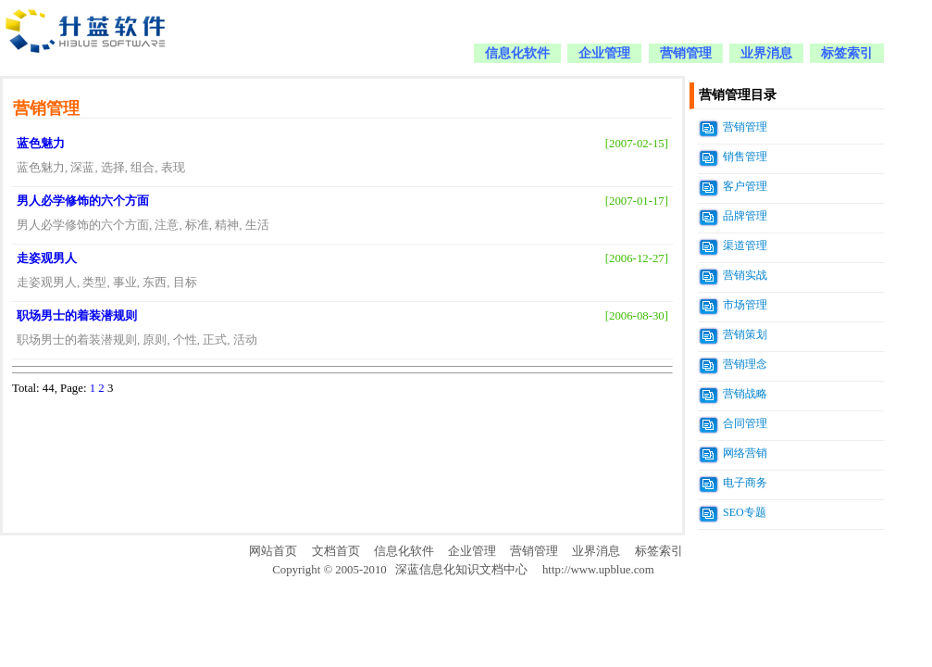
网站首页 (273, 551)
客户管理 (745, 186)
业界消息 (766, 53)
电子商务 (745, 482)
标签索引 (847, 53)
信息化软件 (517, 53)
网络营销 (745, 453)
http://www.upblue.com (598, 569)
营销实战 (745, 275)
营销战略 (745, 393)
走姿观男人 (47, 258)
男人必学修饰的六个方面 (83, 201)
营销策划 (745, 334)
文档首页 (336, 551)
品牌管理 (745, 215)
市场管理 (745, 304)
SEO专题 (744, 512)
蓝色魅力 (41, 143)
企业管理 (604, 53)
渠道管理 (745, 245)
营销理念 (745, 364)
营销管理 (686, 53)
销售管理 (745, 156)
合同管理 (745, 423)
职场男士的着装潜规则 (77, 315)
